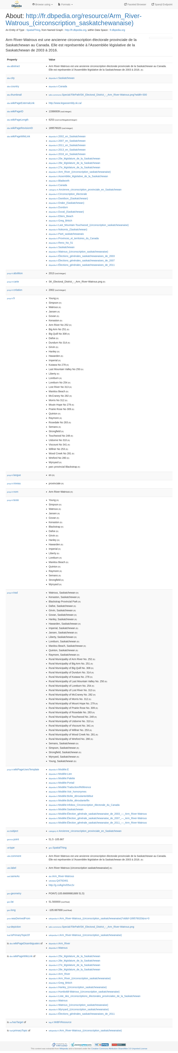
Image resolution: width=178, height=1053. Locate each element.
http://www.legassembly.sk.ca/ (65, 103)
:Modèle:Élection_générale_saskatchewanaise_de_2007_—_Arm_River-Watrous (98, 818)
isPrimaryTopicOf (18, 935)
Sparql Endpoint (162, 4)
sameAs (13, 876)
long (11, 910)
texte (13, 500)
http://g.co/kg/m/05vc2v (61, 885)
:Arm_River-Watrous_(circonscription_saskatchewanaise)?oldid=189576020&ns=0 (99, 918)
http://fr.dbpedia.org (75, 30)
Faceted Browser (135, 4)
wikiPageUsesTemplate (23, 769)
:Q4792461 (58, 880)
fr (11, 298)
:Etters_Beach (61, 216)
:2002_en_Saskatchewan (67, 136)
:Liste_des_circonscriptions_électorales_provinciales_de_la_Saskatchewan (95, 996)
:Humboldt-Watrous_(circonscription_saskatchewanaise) (84, 991)
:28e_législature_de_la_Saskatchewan (74, 969)
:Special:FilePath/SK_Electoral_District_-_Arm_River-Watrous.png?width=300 (98, 94)
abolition (15, 273)
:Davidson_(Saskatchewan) (68, 198)
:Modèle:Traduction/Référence (70, 787)
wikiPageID (15, 111)
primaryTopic (19, 1030)
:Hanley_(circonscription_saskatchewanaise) (78, 987)
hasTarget (16, 1022)
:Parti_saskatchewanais (66, 233)
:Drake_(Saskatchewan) (66, 202)
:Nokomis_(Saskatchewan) (68, 229)
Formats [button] (65, 4)
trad (12, 592)
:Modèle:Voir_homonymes (67, 791)
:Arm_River (59, 943)
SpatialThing (33, 30)
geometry (14, 893)
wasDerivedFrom (18, 918)
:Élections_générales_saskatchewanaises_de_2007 (82, 260)
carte (13, 281)
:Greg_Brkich (60, 220)
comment (14, 856)
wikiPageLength (18, 119)
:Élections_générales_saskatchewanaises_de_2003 (82, 256)
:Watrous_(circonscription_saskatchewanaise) (78, 251)
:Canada (58, 86)
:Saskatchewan (62, 78)
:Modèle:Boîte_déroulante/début (71, 796)
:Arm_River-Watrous (61, 876)
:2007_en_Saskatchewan (67, 140)
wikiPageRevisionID (20, 128)
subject (12, 831)
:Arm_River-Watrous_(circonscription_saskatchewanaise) (85, 935)
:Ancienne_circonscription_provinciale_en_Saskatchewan (85, 189)
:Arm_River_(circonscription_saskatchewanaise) (80, 171)
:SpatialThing (58, 847)
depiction (14, 926)
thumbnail (14, 94)
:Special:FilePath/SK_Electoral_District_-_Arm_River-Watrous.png (91, 926)
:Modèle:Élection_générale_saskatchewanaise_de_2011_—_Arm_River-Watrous (98, 822)
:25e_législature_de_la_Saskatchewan (74, 158)
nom (12, 491)
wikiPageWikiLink (18, 136)
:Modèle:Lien (60, 773)
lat (10, 901)
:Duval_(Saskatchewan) (66, 211)
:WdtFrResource (60, 1022)
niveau (14, 483)
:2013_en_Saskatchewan (67, 149)
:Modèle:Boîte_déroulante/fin (69, 800)
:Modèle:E (59, 769)
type (11, 847)
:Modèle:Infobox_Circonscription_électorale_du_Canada (84, 804)
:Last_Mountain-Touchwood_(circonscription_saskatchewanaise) (89, 225)
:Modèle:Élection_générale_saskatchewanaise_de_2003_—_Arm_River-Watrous (98, 813)
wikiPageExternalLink (21, 103)
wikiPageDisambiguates (25, 943)
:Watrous (58, 947)
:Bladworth (59, 180)
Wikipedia (63, 1049)
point (13, 839)
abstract (13, 66)
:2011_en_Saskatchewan (67, 145)
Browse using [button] (42, 4)
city (11, 78)
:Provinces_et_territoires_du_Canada (74, 238)
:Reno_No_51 (61, 242)
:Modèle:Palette (62, 778)
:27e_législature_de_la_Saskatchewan (74, 167)
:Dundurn (58, 207)
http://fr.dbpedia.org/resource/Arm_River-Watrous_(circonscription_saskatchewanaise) (74, 19)
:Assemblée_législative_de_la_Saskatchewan (78, 176)
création (14, 290)
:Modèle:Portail (61, 782)
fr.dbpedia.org (117, 30)
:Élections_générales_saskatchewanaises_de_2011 (82, 265)
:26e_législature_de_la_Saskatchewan (74, 163)
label (11, 867)
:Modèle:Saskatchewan (66, 809)
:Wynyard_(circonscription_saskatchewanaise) (79, 1009)
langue (14, 475)
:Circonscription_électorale (68, 194)
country (13, 86)
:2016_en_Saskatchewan (67, 154)
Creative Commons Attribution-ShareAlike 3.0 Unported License (119, 1049)
